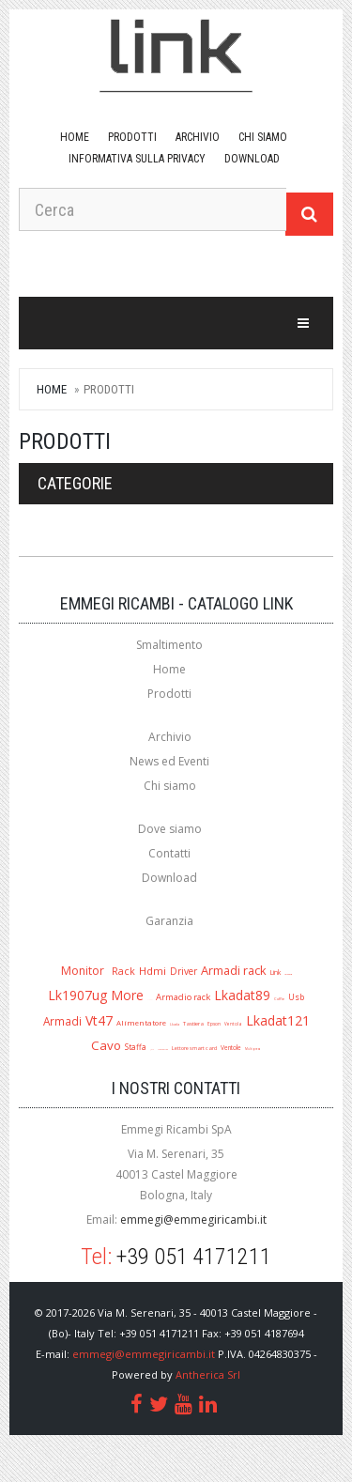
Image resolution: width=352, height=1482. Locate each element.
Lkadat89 (242, 995)
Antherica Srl (208, 1374)
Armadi (62, 1020)
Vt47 (99, 1020)
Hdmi (152, 971)
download (252, 158)
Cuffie (279, 998)
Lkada (174, 1024)
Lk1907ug (77, 995)
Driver (183, 971)
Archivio (198, 137)
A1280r (149, 999)
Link (275, 972)
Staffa (135, 1047)
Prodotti (132, 137)
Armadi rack (234, 970)
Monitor (82, 971)
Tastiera (193, 1023)
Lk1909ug (288, 974)
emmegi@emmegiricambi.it (193, 1219)
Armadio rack (183, 997)
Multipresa (253, 1049)
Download (169, 878)
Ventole (231, 1047)
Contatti (169, 853)
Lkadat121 (278, 1020)
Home (74, 137)
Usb (296, 997)
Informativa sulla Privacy (137, 158)
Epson (214, 1024)
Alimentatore (141, 1022)
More (127, 995)
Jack (152, 1049)
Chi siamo (262, 137)
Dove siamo (170, 829)
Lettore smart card (194, 1048)
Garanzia (169, 921)
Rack (123, 971)
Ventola (233, 1024)
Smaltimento (169, 645)
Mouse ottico (163, 1049)
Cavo (106, 1045)
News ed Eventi (169, 761)
